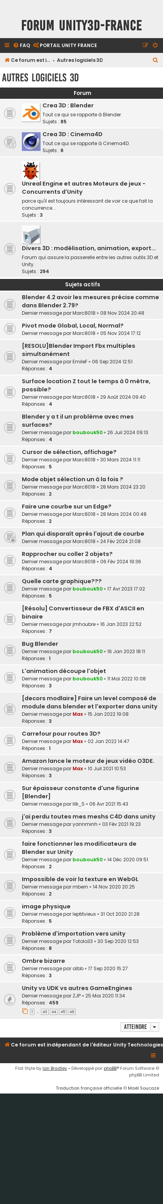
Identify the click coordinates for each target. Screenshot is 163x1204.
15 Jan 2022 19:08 (108, 714)
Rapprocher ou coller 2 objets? (67, 554)
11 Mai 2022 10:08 (126, 678)
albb (78, 968)
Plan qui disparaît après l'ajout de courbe (83, 534)
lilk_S (79, 804)
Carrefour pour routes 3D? (61, 734)
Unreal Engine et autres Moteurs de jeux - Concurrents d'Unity (83, 188)
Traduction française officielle (89, 1088)
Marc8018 (84, 313)
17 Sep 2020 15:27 (108, 968)
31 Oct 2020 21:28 (120, 914)
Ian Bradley (55, 1068)
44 (53, 1011)
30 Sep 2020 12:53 (118, 941)
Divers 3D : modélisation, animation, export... (89, 248)
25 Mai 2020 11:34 (105, 995)
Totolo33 (83, 941)
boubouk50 (88, 432)
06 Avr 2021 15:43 (108, 804)
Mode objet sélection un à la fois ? (72, 479)
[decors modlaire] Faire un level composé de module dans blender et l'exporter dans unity (90, 702)
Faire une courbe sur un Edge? (67, 506)
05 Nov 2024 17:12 (120, 333)
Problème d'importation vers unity (74, 934)
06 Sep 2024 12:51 (112, 361)
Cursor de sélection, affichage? (69, 452)
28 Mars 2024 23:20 (122, 487)
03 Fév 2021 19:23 (121, 824)
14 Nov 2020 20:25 (114, 886)
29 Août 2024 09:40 (123, 397)
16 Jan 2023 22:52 (121, 624)
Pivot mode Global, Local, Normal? (73, 325)
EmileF (80, 361)
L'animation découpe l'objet (64, 671)
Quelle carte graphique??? (62, 581)
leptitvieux (84, 914)
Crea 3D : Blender (68, 105)
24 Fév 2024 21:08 (120, 541)
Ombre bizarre (43, 961)
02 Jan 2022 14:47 (108, 741)
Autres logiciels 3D (40, 78)
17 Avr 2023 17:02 (126, 588)
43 (45, 1011)
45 (62, 1011)
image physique (46, 906)
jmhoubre (84, 624)
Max (78, 714)
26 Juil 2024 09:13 (127, 432)
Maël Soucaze (143, 1088)
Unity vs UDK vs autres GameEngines (77, 988)
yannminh (85, 824)
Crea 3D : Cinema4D (73, 134)
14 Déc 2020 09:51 (127, 859)
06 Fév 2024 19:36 (120, 561)
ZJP (77, 995)
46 (71, 1011)
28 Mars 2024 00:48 (123, 514)
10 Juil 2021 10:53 (107, 768)
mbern (80, 886)
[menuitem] (21, 45)
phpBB (110, 1068)
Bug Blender (40, 644)
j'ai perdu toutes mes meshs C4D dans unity (89, 816)
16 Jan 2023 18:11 (126, 651)
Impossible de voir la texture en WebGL (80, 879)
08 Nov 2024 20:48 (122, 313)
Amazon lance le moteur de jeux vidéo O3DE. (88, 761)
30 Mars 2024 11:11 (120, 459)
